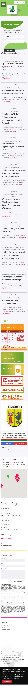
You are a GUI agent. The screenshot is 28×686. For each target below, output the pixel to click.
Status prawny (4, 653)
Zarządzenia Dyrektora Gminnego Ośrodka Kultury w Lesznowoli (12, 660)
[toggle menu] (3, 4)
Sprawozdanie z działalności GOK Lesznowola (11, 655)
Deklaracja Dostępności (6, 648)
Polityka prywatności (5, 663)
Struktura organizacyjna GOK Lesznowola (10, 651)
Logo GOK (3, 627)
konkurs (16, 449)
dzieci (5, 449)
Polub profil (8, 443)
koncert (12, 449)
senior (20, 449)
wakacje (3, 451)
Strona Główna (4, 625)
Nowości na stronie (5, 629)
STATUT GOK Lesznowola (7, 646)
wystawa (7, 451)
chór (2, 449)
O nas (2, 644)
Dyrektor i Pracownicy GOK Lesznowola (10, 657)
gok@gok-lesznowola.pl (7, 545)
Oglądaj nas (21, 443)
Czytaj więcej (7, 78)
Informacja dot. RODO (6, 650)
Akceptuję (7, 681)
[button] (18, 479)
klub (9, 449)
